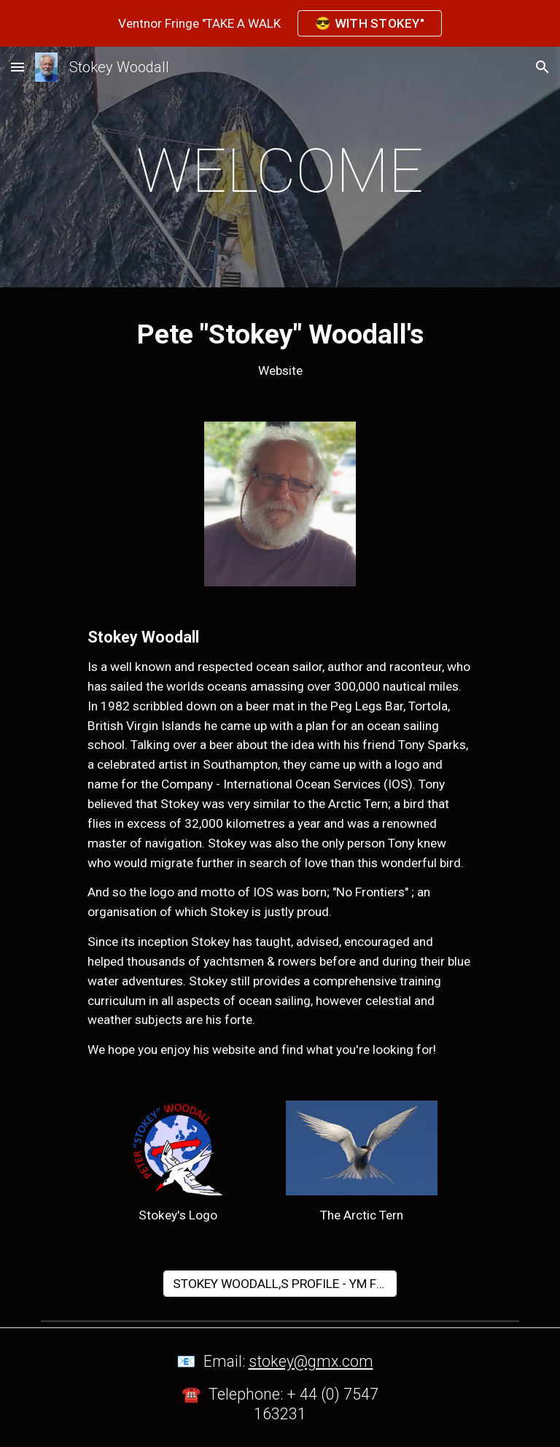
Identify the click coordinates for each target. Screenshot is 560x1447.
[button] (17, 67)
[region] (280, 23)
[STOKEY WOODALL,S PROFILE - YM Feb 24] (279, 1284)
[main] (279, 171)
